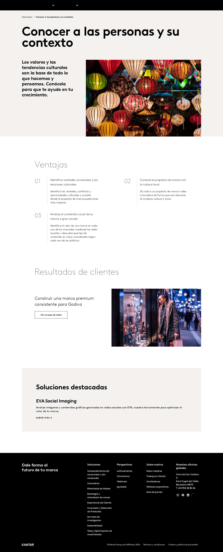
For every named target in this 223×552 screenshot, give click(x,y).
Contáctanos (178, 5)
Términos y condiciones (154, 545)
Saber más (43, 425)
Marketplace (109, 5)
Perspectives (90, 5)
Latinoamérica (124, 471)
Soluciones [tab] (45, 5)
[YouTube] (193, 495)
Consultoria (93, 483)
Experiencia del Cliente (99, 503)
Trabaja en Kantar (158, 5)
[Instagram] (177, 495)
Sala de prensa (154, 492)
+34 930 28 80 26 (186, 488)
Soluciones (27, 17)
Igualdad (121, 487)
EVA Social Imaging (56, 408)
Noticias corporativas (157, 487)
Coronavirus (123, 476)
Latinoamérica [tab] (67, 5)
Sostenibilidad (94, 526)
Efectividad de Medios (98, 489)
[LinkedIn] (188, 495)
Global (191, 5)
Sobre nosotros (137, 5)
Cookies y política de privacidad (183, 545)
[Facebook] (183, 495)
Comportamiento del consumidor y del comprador (98, 474)
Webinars (122, 482)
